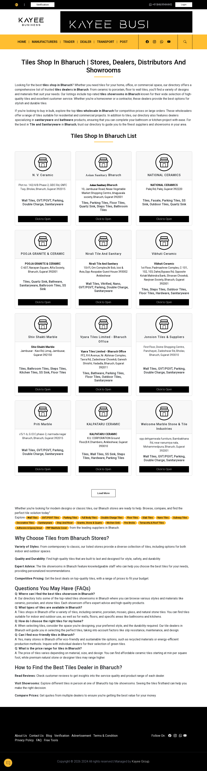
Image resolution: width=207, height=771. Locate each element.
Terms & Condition (105, 735)
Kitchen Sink (113, 523)
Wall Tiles (33, 517)
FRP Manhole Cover (56, 528)
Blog (49, 735)
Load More (103, 493)
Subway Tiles (180, 517)
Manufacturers (44, 42)
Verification (42, 4)
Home (22, 42)
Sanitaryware (45, 523)
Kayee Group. (141, 761)
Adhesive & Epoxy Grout (29, 528)
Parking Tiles (70, 517)
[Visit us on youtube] (168, 42)
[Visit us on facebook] (147, 42)
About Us (21, 735)
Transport (105, 42)
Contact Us (36, 735)
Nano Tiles (163, 517)
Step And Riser (65, 523)
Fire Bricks (129, 523)
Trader (69, 42)
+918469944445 (160, 4)
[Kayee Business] (35, 21)
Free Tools (51, 740)
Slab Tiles (147, 517)
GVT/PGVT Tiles (50, 517)
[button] (185, 42)
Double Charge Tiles (112, 517)
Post (124, 42)
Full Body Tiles (89, 517)
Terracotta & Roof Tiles (152, 523)
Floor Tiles (132, 517)
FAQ (39, 740)
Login (184, 4)
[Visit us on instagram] (154, 42)
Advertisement (81, 735)
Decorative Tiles (25, 523)
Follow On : (158, 735)
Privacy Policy (24, 740)
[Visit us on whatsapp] (161, 42)
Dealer (85, 42)
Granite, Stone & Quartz (89, 523)
